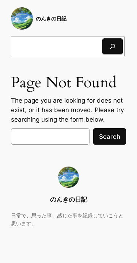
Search (109, 136)
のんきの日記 (51, 18)
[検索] (112, 46)
